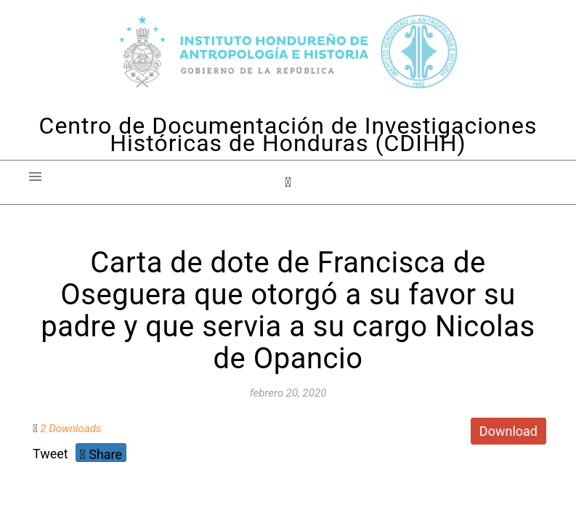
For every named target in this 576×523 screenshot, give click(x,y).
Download (508, 431)
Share (101, 454)
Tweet (50, 453)
